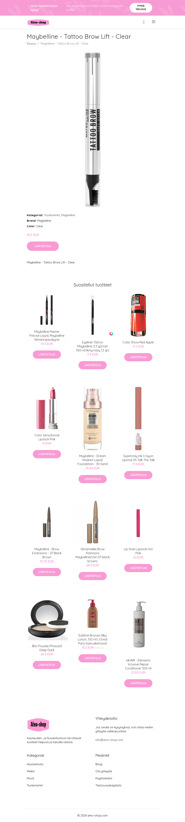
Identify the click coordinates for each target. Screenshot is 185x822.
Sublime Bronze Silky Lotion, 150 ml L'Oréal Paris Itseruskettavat (92, 639)
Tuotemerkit (52, 215)
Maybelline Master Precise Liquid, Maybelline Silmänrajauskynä (46, 335)
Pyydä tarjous (141, 7)
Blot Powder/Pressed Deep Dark (47, 648)
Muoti (30, 778)
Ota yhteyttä (103, 771)
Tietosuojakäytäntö (108, 785)
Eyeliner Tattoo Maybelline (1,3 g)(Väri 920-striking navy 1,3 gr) (92, 346)
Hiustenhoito (35, 764)
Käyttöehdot (103, 778)
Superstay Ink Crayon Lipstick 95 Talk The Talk (138, 458)
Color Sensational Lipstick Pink (46, 437)
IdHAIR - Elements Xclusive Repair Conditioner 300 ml (138, 664)
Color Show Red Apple (138, 342)
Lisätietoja (43, 246)
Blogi (98, 764)
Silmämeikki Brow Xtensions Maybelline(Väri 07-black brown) (92, 555)
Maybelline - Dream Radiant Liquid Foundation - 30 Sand (92, 460)
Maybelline (68, 215)
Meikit (30, 771)
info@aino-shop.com (109, 740)
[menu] (153, 22)
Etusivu (31, 43)
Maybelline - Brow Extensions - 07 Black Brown (47, 553)
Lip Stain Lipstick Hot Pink (138, 551)
